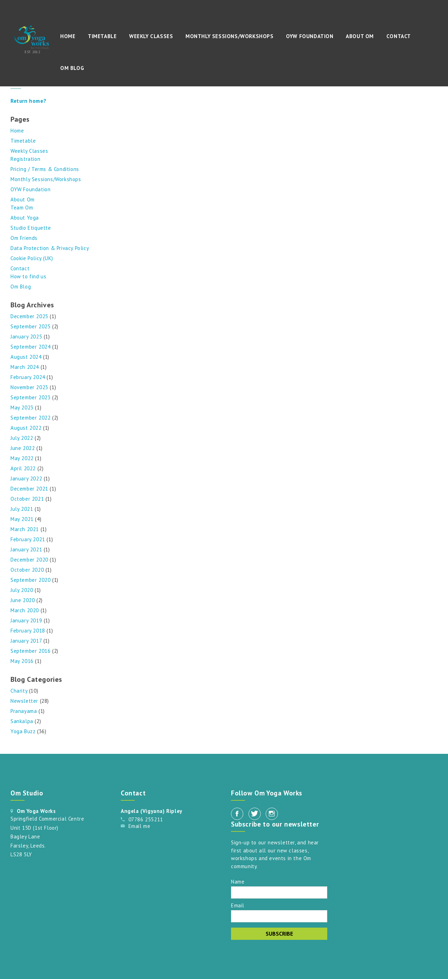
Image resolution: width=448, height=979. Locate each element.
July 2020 (21, 590)
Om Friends (23, 238)
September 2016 (30, 651)
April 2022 (23, 468)
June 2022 (22, 448)
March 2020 (24, 610)
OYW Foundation (309, 36)
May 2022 (22, 458)
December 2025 (29, 316)
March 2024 (24, 367)
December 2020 (29, 559)
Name (237, 881)
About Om (360, 36)
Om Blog (72, 68)
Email (237, 905)
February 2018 (27, 630)
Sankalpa (21, 721)
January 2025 (26, 336)
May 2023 (22, 407)
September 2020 (30, 580)
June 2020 (22, 600)
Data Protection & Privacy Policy (49, 248)
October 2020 (27, 569)
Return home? (28, 101)
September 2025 (30, 326)
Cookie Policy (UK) (31, 258)
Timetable (102, 36)
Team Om (21, 207)
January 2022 (26, 478)
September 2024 (30, 346)
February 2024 (27, 377)
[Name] (279, 892)
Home (67, 36)
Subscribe (279, 933)
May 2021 (22, 519)
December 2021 (29, 488)
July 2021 (21, 509)
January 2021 (26, 549)
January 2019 (26, 620)
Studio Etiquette (30, 227)
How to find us (28, 276)
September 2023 (30, 397)
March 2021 (24, 529)
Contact (398, 36)
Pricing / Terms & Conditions (44, 169)
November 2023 (29, 387)
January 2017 (26, 640)
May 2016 (22, 661)
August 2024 (26, 356)
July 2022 (21, 438)
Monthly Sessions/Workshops (230, 36)
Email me (139, 826)
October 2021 (27, 498)
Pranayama (23, 711)
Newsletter (24, 701)
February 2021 (27, 539)
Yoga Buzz (22, 731)
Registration (25, 159)
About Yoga (24, 217)
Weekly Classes (151, 36)
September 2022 (30, 417)
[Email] (279, 916)
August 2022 (26, 427)
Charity (18, 690)
